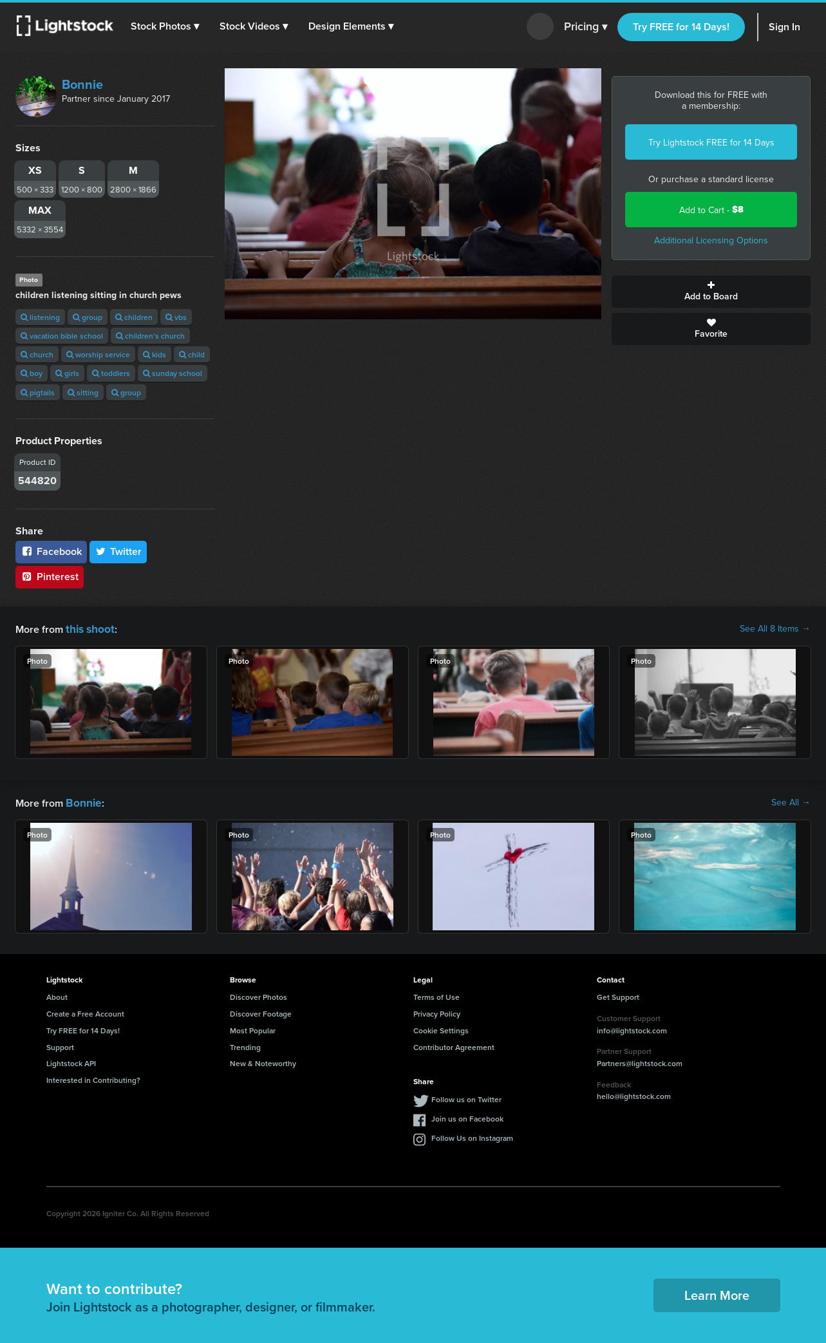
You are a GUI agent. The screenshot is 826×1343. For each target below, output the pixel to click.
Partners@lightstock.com (639, 1060)
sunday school (172, 373)
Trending (245, 1044)
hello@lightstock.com (634, 1093)
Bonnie (82, 84)
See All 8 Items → (775, 628)
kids (154, 354)
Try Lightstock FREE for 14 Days (711, 142)
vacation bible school (62, 335)
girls (67, 373)
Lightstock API (71, 1060)
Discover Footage (261, 1011)
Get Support (618, 994)
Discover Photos (258, 994)
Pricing (585, 27)
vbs (176, 317)
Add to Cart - (711, 209)
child (192, 354)
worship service (98, 354)
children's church (150, 335)
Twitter (118, 551)
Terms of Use (436, 994)
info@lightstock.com (632, 1027)
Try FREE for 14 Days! (681, 26)
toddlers (111, 373)
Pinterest (50, 576)
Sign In (784, 26)
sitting (83, 392)
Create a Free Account (85, 1011)
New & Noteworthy (263, 1060)
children (134, 317)
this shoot (88, 628)
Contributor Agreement (453, 1044)
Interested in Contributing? (93, 1077)
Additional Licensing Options (711, 240)
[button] (167, 26)
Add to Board (711, 292)
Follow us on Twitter (466, 1096)
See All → (791, 800)
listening (40, 317)
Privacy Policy (436, 1011)
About (57, 994)
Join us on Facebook (467, 1116)
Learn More (716, 1292)
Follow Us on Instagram (472, 1135)
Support (60, 1044)
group (87, 317)
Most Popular (253, 1027)
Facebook (51, 551)
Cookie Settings (441, 1027)
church (37, 354)
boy (31, 373)
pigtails (38, 392)
